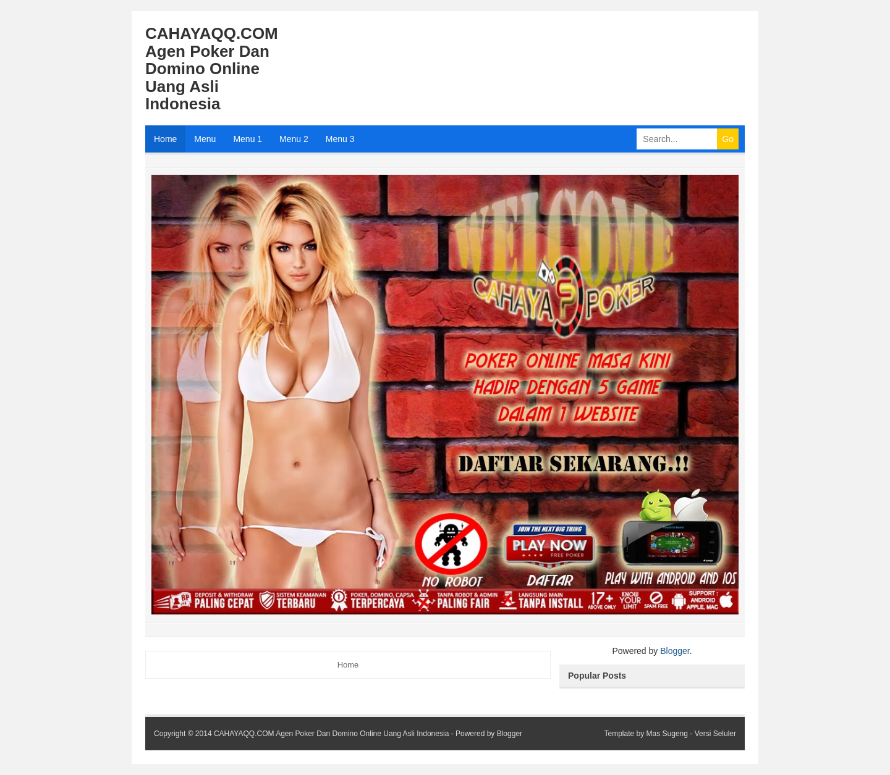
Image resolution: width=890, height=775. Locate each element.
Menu (205, 139)
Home (165, 139)
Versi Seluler (715, 733)
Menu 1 (247, 139)
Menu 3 (340, 139)
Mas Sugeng (667, 733)
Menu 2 (293, 139)
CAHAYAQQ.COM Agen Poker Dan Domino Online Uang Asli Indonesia (331, 733)
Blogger (674, 651)
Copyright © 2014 (184, 733)
